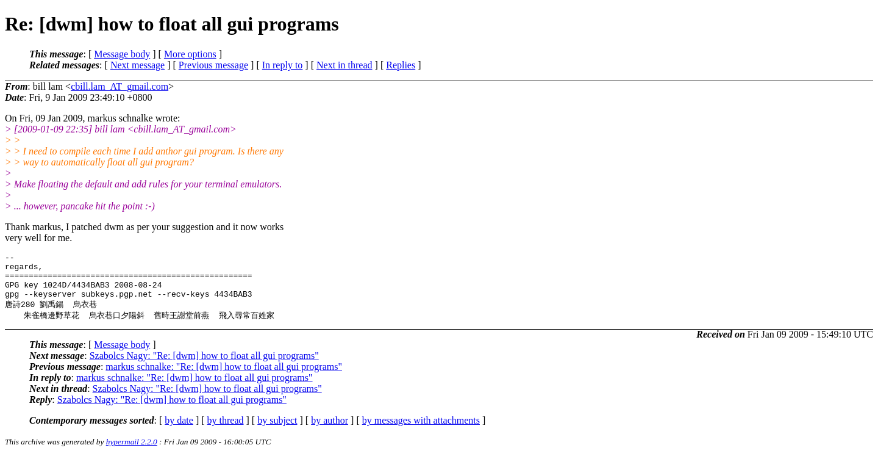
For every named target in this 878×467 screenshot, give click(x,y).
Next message (137, 65)
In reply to (282, 65)
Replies (400, 65)
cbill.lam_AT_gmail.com (119, 86)
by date (179, 430)
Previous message (213, 65)
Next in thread (344, 65)
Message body (122, 54)
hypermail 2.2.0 (131, 452)
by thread (225, 430)
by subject (277, 430)
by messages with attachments (421, 430)
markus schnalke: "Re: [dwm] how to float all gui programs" (223, 377)
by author (329, 430)
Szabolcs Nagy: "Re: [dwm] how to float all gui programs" (204, 366)
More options (190, 54)
